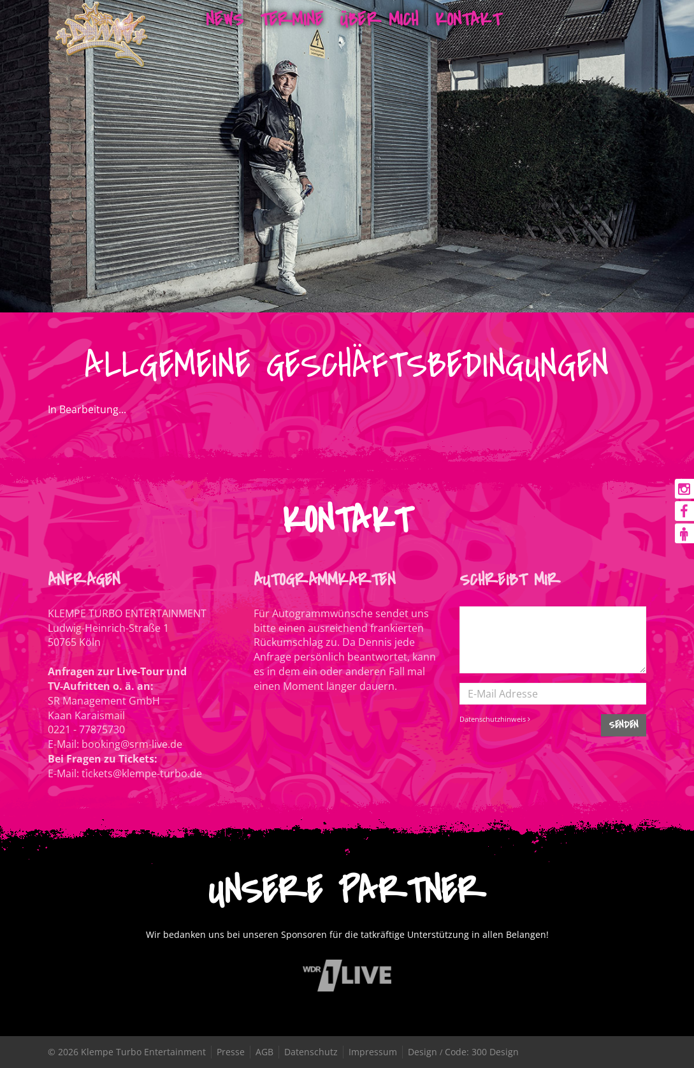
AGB (264, 1052)
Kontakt (468, 19)
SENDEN (624, 725)
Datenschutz (311, 1052)
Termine (291, 19)
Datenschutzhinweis (494, 719)
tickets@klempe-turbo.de (142, 773)
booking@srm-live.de (132, 744)
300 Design (495, 1052)
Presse (231, 1052)
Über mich (379, 19)
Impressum (373, 1052)
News (224, 19)
